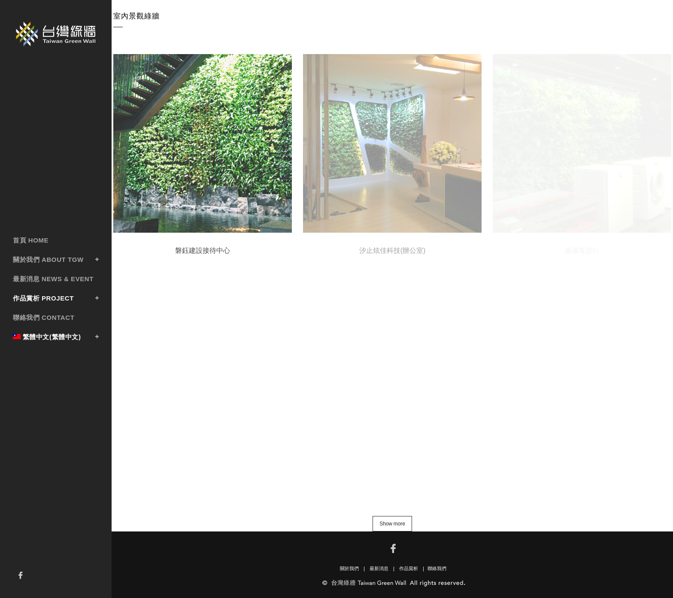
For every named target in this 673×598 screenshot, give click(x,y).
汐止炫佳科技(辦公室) (392, 250)
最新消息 (379, 568)
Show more (392, 523)
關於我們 (349, 568)
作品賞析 (408, 568)
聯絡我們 (436, 568)
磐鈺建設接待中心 (202, 250)
